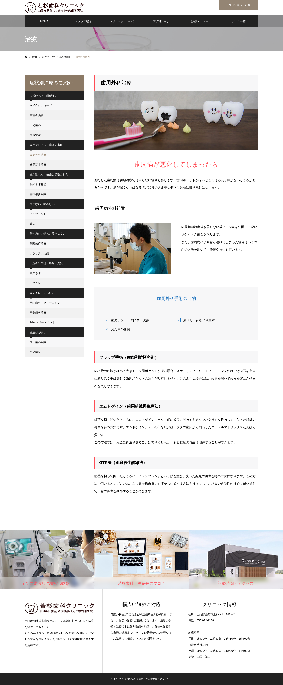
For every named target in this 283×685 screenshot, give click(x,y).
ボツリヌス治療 (39, 253)
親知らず (35, 273)
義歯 (32, 224)
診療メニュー (199, 21)
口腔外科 (35, 283)
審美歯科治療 (38, 313)
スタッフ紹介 (83, 21)
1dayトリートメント (42, 322)
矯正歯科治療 (38, 342)
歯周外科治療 (38, 155)
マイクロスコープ (41, 105)
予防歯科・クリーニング (45, 303)
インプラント (38, 214)
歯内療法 (35, 135)
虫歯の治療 (36, 115)
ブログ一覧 (239, 21)
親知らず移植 (38, 184)
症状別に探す (161, 21)
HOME (44, 21)
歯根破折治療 (38, 194)
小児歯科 (35, 125)
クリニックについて (122, 21)
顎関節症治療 (38, 244)
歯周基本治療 (38, 165)
